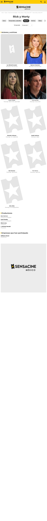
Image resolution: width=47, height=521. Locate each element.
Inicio (3, 12)
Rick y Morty (20, 12)
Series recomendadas (12, 12)
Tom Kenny (35, 170)
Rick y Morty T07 (28, 12)
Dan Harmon (4, 216)
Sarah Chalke (12, 100)
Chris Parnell (35, 100)
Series (6, 12)
